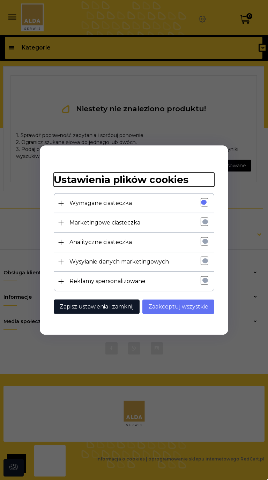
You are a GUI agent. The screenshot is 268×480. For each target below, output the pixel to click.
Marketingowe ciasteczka (104, 222)
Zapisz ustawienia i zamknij (97, 306)
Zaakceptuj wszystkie (178, 306)
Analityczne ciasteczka (100, 242)
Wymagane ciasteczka (100, 203)
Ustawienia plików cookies (121, 180)
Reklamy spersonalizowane (107, 281)
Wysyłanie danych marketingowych (119, 261)
